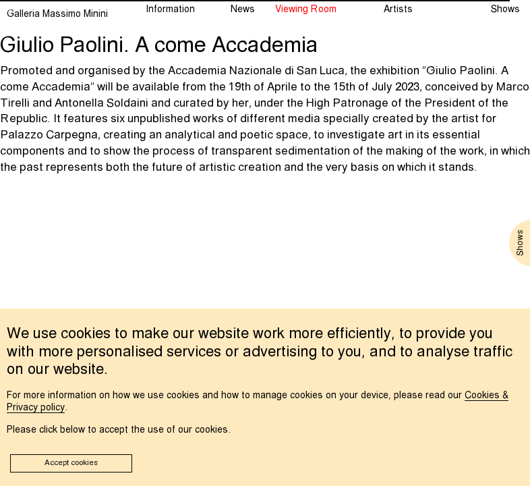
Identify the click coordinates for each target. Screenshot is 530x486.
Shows (505, 9)
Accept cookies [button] (71, 463)
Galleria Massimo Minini (57, 14)
